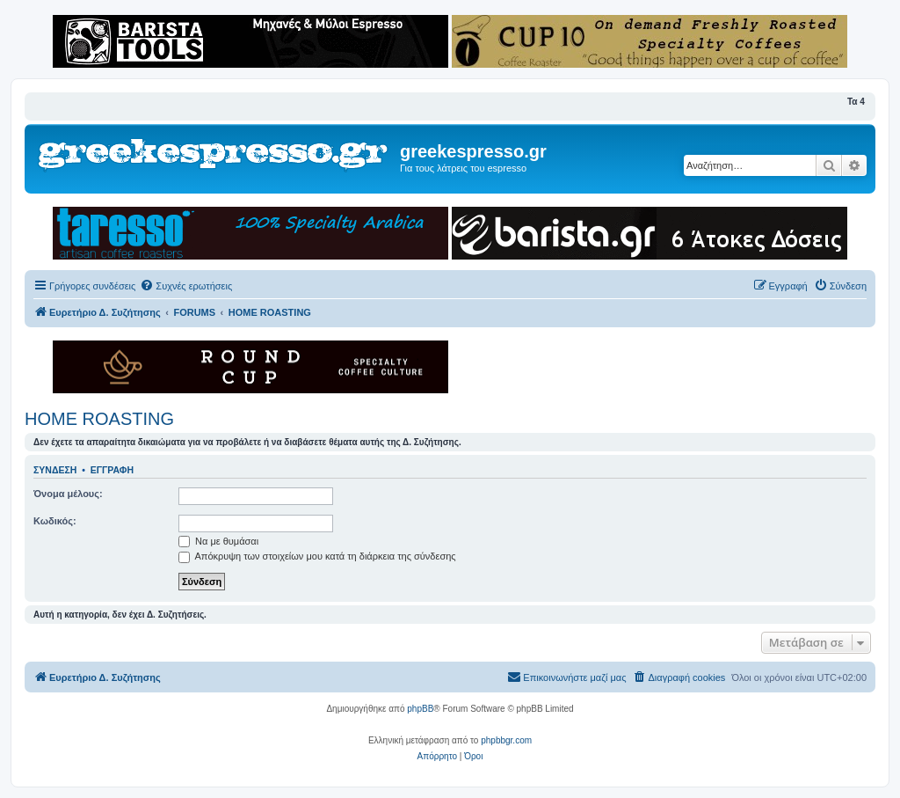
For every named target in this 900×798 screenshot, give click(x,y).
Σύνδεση (54, 470)
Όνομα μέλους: (68, 493)
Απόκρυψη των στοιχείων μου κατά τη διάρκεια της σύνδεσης (317, 556)
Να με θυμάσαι (218, 541)
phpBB (420, 709)
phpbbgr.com (506, 740)
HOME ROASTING (99, 418)
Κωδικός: (54, 521)
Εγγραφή (112, 470)
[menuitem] (186, 286)
